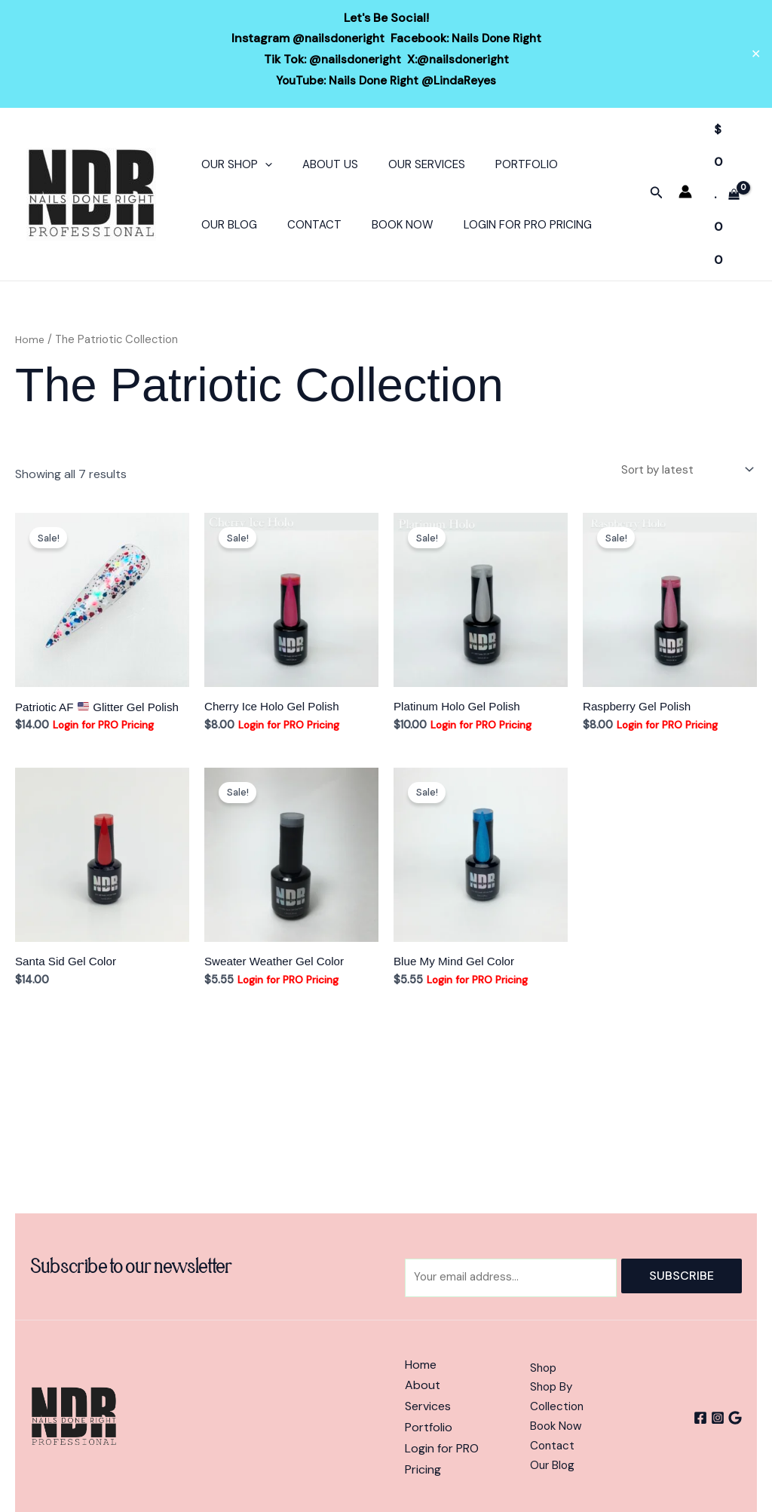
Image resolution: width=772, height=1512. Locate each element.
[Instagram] (712, 1418)
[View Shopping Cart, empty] (726, 193)
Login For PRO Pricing (501, 223)
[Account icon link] (685, 190)
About (422, 1386)
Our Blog (225, 223)
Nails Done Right (498, 38)
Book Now (384, 223)
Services (428, 1407)
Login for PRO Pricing (104, 726)
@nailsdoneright (336, 38)
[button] (261, 163)
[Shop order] (682, 469)
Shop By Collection (558, 1397)
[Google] (735, 1418)
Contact (303, 223)
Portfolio (500, 162)
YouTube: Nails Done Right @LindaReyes (386, 79)
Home (30, 337)
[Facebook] (690, 1418)
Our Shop (233, 163)
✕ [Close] (756, 54)
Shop (544, 1365)
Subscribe (681, 1275)
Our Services (407, 162)
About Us (319, 162)
